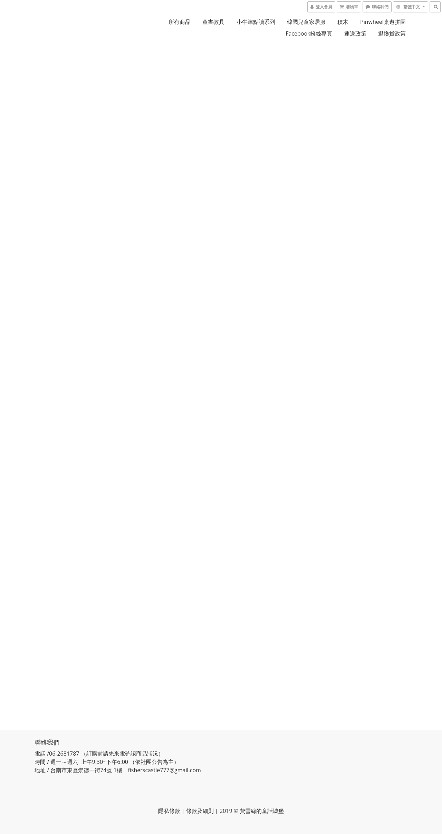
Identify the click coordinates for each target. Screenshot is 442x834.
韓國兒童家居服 (306, 22)
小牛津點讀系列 (256, 22)
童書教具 (213, 22)
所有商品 (180, 22)
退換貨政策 (392, 33)
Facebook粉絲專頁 (309, 33)
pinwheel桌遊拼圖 (383, 22)
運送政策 (355, 33)
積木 (342, 22)
